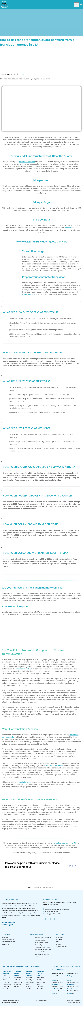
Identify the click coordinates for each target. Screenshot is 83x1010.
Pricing (58, 944)
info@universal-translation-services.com (56, 909)
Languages (5, 937)
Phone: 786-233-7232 (50, 911)
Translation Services (8, 939)
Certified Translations (8, 942)
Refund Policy (77, 1002)
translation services (27, 161)
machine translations (54, 765)
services (68, 227)
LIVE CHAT (72, 866)
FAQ (57, 942)
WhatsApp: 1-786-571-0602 (52, 914)
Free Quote (59, 937)
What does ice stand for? (43, 938)
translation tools (25, 782)
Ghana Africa (39, 954)
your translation (28, 294)
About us (59, 939)
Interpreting (5, 944)
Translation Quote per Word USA (43, 887)
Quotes (21, 74)
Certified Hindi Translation (43, 949)
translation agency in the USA (64, 843)
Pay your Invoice (41, 1000)
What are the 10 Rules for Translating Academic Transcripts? (42, 945)
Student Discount (61, 946)
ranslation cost (22, 669)
